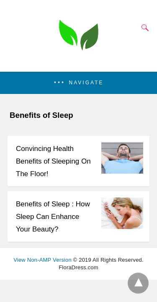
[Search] (143, 27)
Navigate (86, 83)
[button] (78, 83)
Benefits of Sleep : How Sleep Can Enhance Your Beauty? (53, 216)
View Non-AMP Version (42, 260)
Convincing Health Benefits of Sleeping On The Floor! (53, 161)
